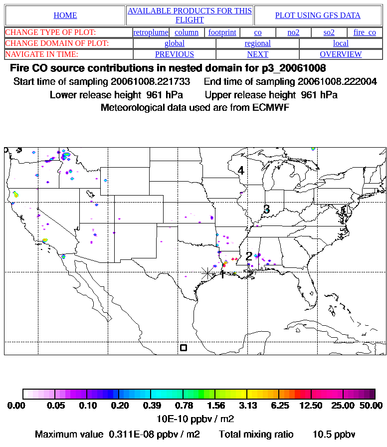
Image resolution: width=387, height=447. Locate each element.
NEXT (258, 54)
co (258, 32)
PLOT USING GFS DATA (318, 15)
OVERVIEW (341, 54)
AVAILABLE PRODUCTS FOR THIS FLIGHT (190, 15)
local (341, 43)
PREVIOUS (174, 54)
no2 (294, 32)
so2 (329, 32)
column (186, 32)
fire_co (365, 32)
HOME (65, 15)
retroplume (150, 32)
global (175, 43)
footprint (222, 32)
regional (258, 43)
